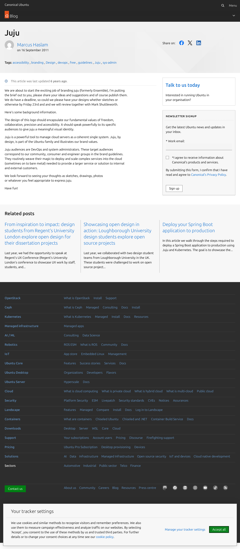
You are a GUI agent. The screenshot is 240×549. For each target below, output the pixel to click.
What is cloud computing (81, 391)
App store (70, 354)
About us (70, 487)
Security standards (131, 400)
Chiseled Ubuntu (107, 419)
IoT (7, 354)
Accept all (219, 529)
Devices (139, 447)
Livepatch (108, 400)
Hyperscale (71, 382)
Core (105, 428)
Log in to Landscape (149, 409)
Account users (102, 437)
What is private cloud (116, 391)
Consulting (110, 307)
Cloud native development (212, 456)
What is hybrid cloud (149, 391)
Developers (95, 372)
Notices (164, 400)
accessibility (21, 62)
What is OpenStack (77, 298)
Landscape (12, 409)
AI (65, 456)
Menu (233, 5)
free (73, 62)
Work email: (199, 144)
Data (73, 456)
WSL (95, 428)
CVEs (151, 400)
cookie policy (105, 537)
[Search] (223, 5)
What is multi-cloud (179, 391)
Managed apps (74, 326)
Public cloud (205, 391)
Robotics (11, 344)
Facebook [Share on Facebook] (181, 43)
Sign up (174, 188)
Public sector (108, 465)
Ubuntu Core (14, 363)
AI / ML (10, 335)
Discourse (136, 437)
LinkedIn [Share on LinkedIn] (198, 43)
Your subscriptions (76, 437)
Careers (103, 487)
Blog (115, 487)
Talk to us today (183, 85)
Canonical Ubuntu (17, 4)
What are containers (78, 419)
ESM (95, 400)
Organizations (73, 372)
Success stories (90, 363)
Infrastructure (88, 456)
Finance (135, 465)
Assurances (180, 400)
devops (63, 62)
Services (110, 363)
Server (83, 428)
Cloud (9, 391)
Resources (141, 316)
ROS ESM (70, 344)
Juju (97, 62)
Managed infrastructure (21, 326)
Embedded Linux (92, 354)
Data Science (91, 335)
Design (50, 62)
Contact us (15, 488)
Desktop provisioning (115, 447)
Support (111, 298)
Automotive (72, 465)
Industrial (89, 465)
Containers (12, 419)
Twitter (190, 43)
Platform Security (76, 400)
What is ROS (88, 344)
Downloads (13, 428)
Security (10, 400)
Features (70, 363)
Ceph (8, 307)
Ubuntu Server (15, 382)
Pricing (120, 437)
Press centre (147, 487)
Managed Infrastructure (117, 456)
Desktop (69, 428)
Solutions (11, 456)
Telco (123, 465)
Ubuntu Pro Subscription (80, 447)
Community (109, 344)
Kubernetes (13, 316)
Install (98, 298)
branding (37, 62)
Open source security (151, 456)
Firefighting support (160, 437)
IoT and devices (179, 456)
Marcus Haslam (32, 44)
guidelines (85, 62)
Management (117, 354)
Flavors (111, 372)
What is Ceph (73, 307)
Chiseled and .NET (134, 419)
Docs (124, 307)
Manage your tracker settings (185, 529)
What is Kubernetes (77, 316)
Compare (103, 409)
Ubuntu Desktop (16, 372)
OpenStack (13, 298)
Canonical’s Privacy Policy (208, 174)
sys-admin (110, 62)
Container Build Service (167, 419)
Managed (92, 307)
